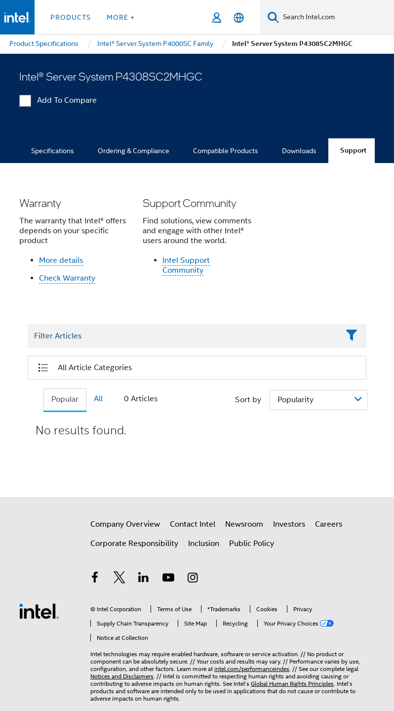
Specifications (52, 150)
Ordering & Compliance (133, 150)
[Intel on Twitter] (119, 579)
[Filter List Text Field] (183, 336)
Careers (328, 524)
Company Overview (125, 524)
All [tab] (98, 399)
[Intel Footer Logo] (39, 611)
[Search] (273, 17)
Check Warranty (67, 278)
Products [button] (70, 17)
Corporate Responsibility (134, 543)
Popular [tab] (65, 399)
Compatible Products (225, 150)
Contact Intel (192, 524)
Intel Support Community (186, 265)
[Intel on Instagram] (192, 579)
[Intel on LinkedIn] (143, 579)
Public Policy (251, 543)
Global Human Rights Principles (292, 683)
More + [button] (121, 17)
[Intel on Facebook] (94, 579)
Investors (289, 524)
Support (353, 150)
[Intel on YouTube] (168, 579)
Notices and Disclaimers (122, 676)
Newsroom (244, 524)
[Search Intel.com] (336, 17)
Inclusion (203, 543)
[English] (238, 17)
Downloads (299, 150)
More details (61, 260)
